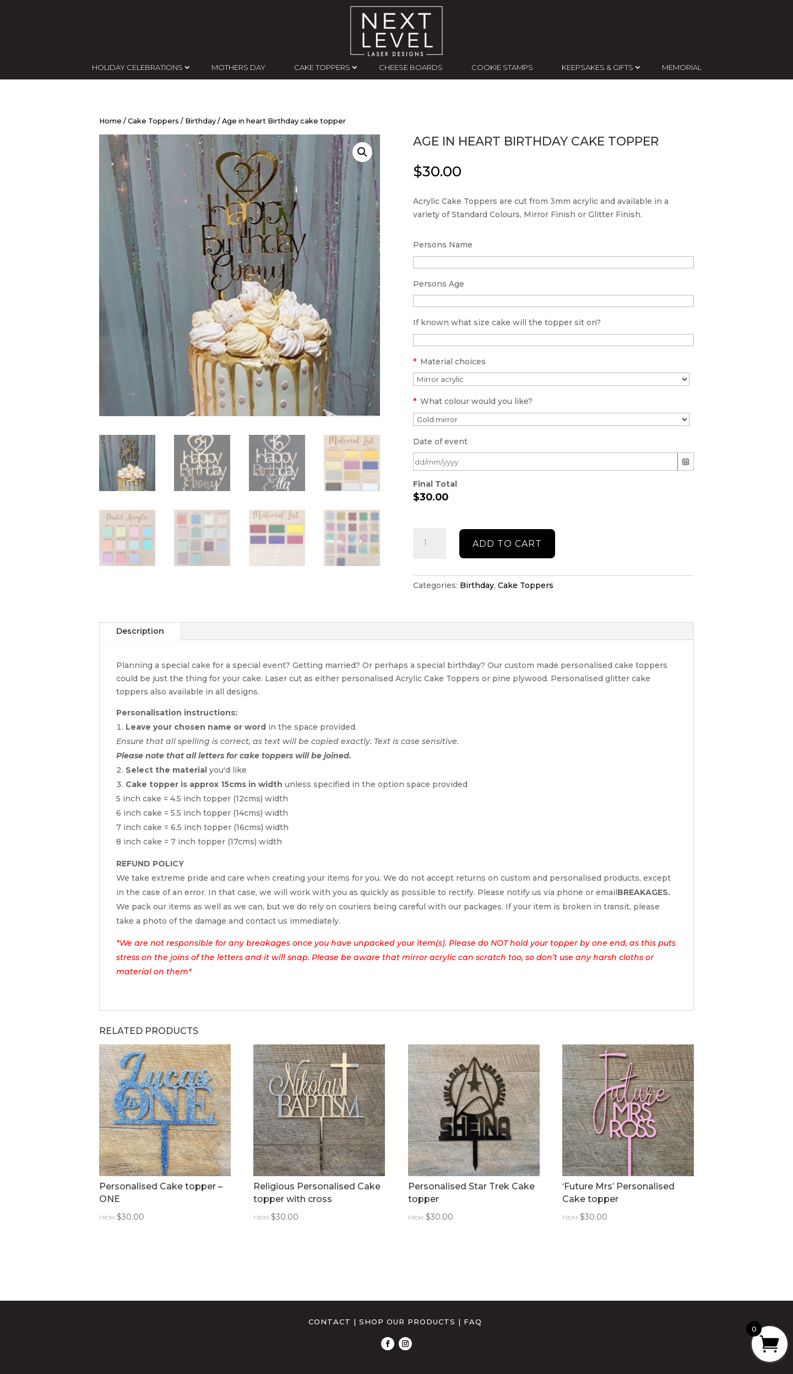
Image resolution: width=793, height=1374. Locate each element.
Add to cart (507, 543)
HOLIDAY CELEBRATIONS (137, 67)
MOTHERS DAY (238, 67)
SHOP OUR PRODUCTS (407, 1321)
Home (110, 121)
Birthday (200, 121)
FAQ (473, 1321)
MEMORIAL (682, 67)
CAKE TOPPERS (322, 67)
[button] (362, 152)
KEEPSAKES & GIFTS (597, 67)
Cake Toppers (153, 121)
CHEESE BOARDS (411, 67)
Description (140, 631)
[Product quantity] (429, 543)
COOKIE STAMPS (502, 67)
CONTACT (329, 1321)
